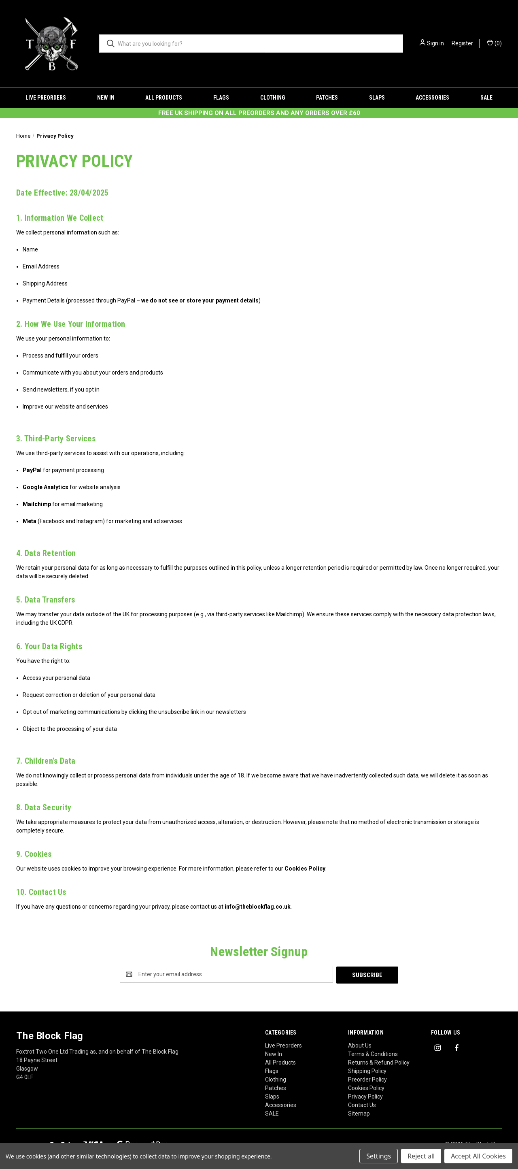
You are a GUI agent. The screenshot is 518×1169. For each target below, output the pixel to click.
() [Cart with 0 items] (494, 43)
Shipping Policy (367, 1070)
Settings (378, 1156)
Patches (327, 97)
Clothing (272, 97)
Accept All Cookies (478, 1156)
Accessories (432, 97)
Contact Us (362, 1104)
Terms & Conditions (373, 1053)
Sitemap (359, 1112)
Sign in (435, 43)
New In (106, 97)
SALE (486, 97)
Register (462, 43)
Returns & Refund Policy (379, 1061)
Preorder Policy (367, 1078)
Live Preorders (45, 97)
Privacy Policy (365, 1095)
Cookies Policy (366, 1087)
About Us (360, 1044)
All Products (163, 97)
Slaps (377, 97)
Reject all (421, 1156)
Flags (221, 97)
